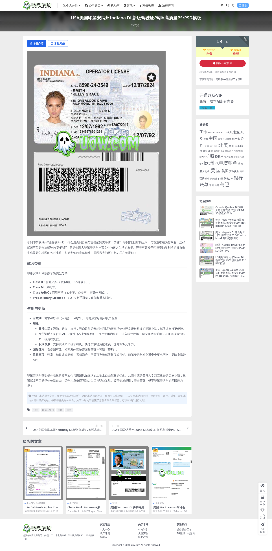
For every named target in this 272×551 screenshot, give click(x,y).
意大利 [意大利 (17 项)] (202, 156)
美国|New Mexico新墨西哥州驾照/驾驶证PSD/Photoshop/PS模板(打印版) (230, 222)
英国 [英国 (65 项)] (224, 170)
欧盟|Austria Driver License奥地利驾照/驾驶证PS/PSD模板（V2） (230, 248)
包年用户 (209, 50)
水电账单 (159, 503)
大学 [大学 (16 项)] (222, 151)
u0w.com (135, 544)
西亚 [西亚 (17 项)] (242, 171)
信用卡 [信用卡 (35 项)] (236, 139)
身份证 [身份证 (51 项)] (225, 178)
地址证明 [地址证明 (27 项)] (208, 151)
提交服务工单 (184, 529)
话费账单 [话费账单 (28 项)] (204, 178)
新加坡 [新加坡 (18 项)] (237, 156)
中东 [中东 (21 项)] (206, 138)
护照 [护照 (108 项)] (210, 156)
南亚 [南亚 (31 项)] (231, 146)
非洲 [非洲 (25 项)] (211, 185)
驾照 (136, 25)
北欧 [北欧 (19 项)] (215, 146)
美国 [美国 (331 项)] (215, 170)
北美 (35, 410)
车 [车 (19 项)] (232, 178)
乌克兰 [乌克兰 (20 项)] (221, 138)
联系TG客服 (224, 79)
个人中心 (105, 529)
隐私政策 (143, 537)
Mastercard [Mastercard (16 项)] (213, 132)
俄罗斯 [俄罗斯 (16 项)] (228, 139)
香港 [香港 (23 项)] (217, 185)
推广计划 (105, 533)
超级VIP (236, 50)
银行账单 (73, 503)
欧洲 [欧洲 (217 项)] (209, 162)
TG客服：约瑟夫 (186, 533)
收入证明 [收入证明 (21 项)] (228, 156)
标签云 (103, 537)
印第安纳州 (48, 410)
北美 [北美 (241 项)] (223, 145)
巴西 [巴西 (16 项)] (236, 151)
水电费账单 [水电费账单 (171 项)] (226, 163)
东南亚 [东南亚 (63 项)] (234, 132)
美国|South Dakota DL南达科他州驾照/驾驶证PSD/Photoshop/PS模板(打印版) (230, 274)
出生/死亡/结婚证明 (36, 503)
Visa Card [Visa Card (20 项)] (224, 132)
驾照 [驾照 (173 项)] (224, 184)
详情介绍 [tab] (37, 43)
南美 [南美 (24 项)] (237, 146)
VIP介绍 (142, 529)
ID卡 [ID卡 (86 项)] (203, 131)
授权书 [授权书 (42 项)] (219, 156)
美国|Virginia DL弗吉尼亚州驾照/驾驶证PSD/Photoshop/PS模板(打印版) (230, 235)
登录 (243, 5)
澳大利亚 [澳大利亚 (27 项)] (204, 171)
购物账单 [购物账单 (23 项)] (215, 178)
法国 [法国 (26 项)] (240, 163)
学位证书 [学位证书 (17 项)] (229, 151)
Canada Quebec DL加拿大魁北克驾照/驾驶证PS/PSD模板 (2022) (230, 210)
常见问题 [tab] (59, 43)
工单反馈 (237, 79)
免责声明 (143, 533)
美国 (60, 410)
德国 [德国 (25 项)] (240, 151)
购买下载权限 (222, 63)
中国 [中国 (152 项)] (213, 138)
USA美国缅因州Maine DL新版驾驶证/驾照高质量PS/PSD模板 (230, 260)
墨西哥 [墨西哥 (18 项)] (217, 151)
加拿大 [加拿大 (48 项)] (208, 145)
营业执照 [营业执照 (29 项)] (234, 171)
